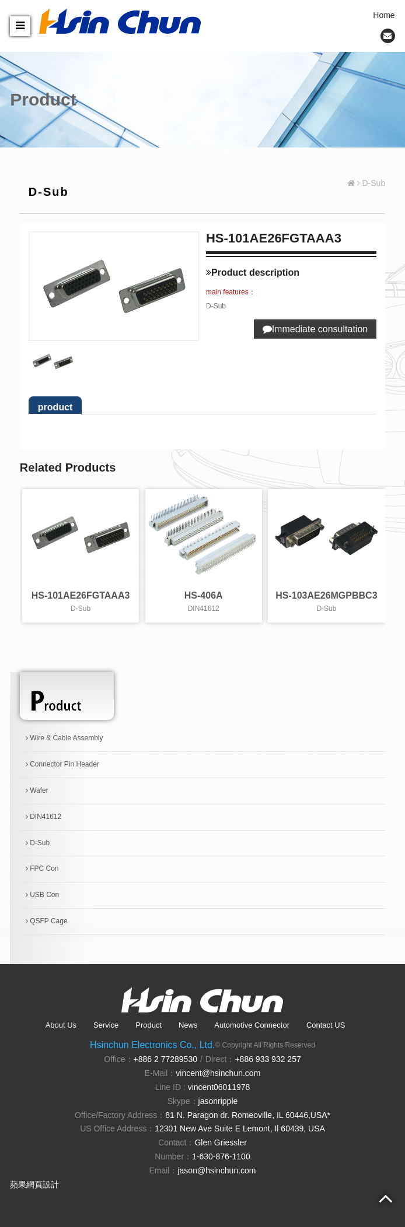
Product (148, 1025)
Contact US (325, 1025)
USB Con (42, 895)
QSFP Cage (47, 921)
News (188, 1025)
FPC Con (42, 868)
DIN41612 (43, 817)
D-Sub (38, 843)
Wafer (37, 790)
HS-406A (203, 595)
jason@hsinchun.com (216, 1170)
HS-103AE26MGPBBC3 (326, 595)
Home (383, 15)
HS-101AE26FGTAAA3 (81, 595)
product (55, 407)
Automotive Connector (251, 1025)
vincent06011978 (219, 1087)
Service (105, 1025)
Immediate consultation (315, 329)
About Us (61, 1025)
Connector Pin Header (62, 764)
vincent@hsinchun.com (218, 1073)
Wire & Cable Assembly (64, 738)
